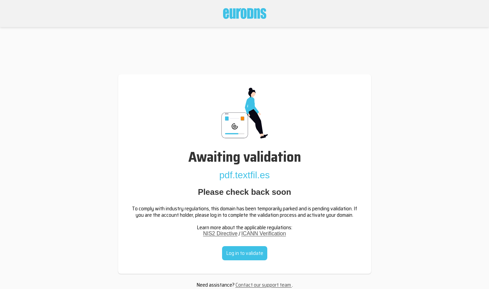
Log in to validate (244, 253)
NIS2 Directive (220, 233)
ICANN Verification (263, 233)
